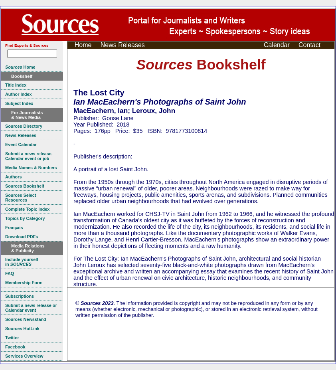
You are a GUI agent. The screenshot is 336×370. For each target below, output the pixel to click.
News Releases (123, 45)
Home (83, 45)
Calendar (277, 45)
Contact (309, 45)
